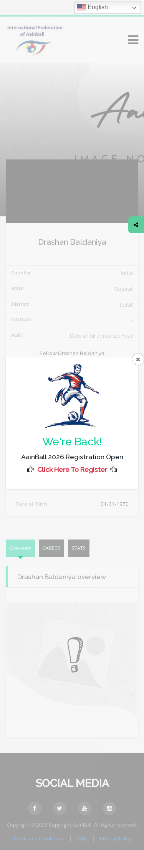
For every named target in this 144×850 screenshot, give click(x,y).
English (92, 7)
